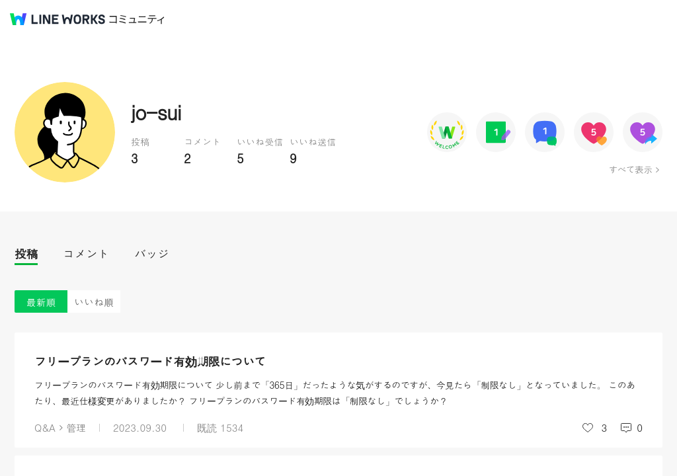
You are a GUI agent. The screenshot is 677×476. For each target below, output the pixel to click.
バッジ (151, 253)
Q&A (45, 427)
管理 (76, 427)
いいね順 (94, 302)
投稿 (26, 253)
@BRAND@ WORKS (57, 19)
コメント (86, 253)
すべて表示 (630, 169)
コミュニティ (137, 19)
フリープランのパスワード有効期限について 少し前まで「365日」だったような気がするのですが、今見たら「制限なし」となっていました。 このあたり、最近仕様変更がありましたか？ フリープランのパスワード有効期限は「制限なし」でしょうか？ (334, 392)
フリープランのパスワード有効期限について (150, 361)
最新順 (41, 302)
